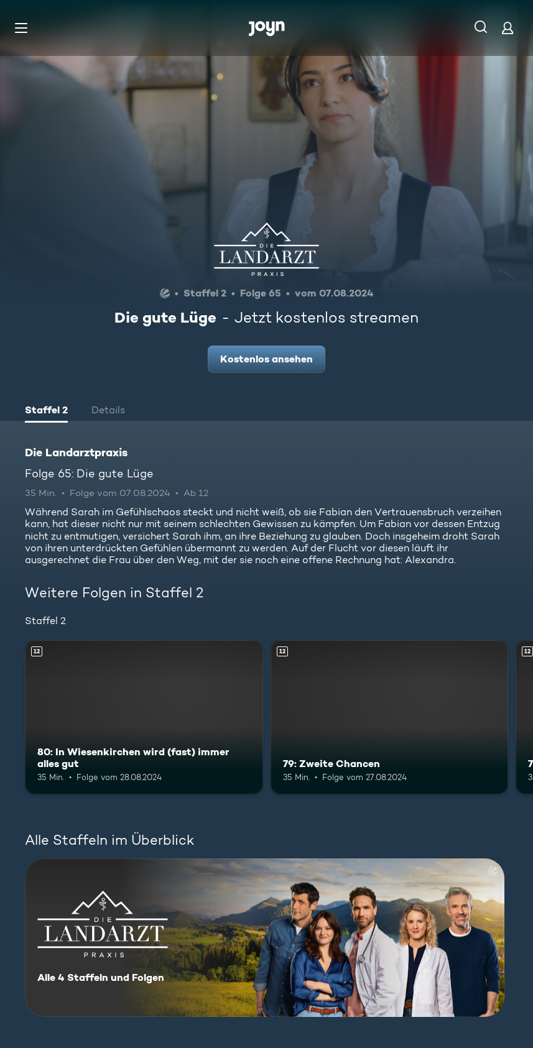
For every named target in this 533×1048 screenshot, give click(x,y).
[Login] (507, 28)
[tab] (46, 411)
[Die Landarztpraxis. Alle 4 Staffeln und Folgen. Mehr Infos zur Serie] (264, 937)
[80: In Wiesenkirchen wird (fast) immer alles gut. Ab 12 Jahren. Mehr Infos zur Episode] (144, 717)
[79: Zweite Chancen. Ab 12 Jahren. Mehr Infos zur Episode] (390, 717)
